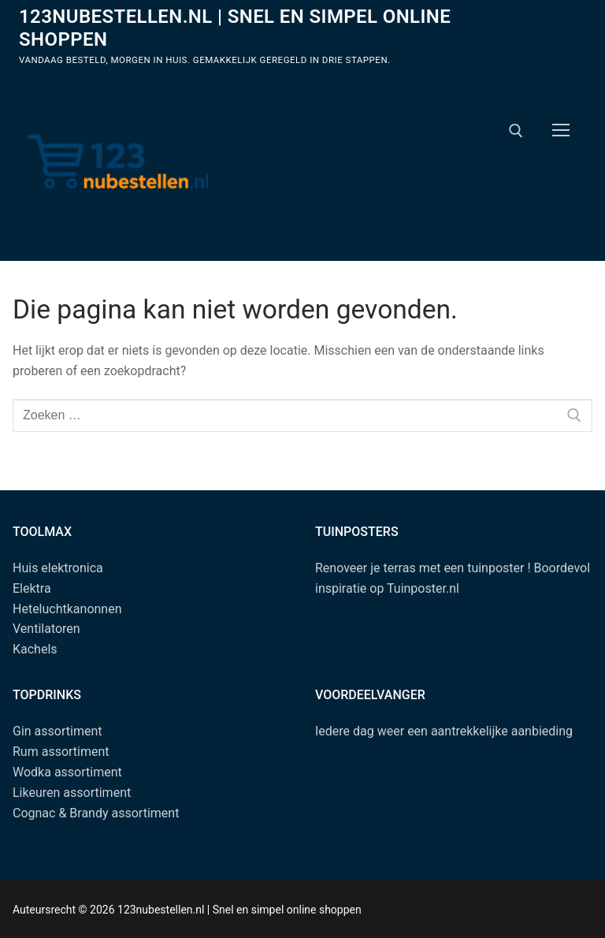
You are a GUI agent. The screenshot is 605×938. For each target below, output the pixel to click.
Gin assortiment (57, 731)
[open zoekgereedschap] (516, 131)
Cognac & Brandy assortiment (96, 813)
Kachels (35, 649)
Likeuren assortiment (72, 792)
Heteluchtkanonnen (67, 608)
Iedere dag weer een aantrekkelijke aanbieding (444, 731)
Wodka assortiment (67, 772)
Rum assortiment (61, 751)
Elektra (32, 588)
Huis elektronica (58, 567)
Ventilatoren (46, 628)
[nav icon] (561, 130)
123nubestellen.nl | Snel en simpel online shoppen (235, 28)
